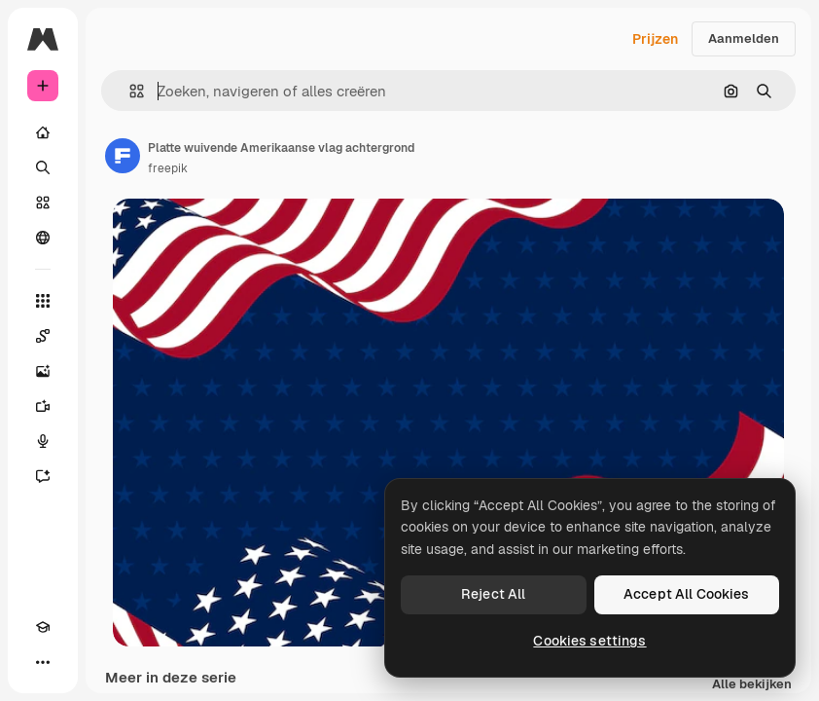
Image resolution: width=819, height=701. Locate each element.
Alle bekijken (752, 685)
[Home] (42, 132)
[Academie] (42, 627)
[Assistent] (42, 476)
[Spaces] (42, 335)
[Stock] (42, 202)
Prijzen (655, 39)
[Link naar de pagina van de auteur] (122, 155)
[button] (129, 91)
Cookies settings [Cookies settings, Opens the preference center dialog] (589, 640)
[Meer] (42, 662)
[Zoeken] (42, 167)
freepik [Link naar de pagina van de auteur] (168, 168)
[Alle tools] (42, 300)
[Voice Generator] (42, 441)
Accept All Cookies (686, 594)
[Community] (42, 237)
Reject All (493, 594)
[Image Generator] (42, 371)
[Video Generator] (42, 406)
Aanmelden (743, 38)
